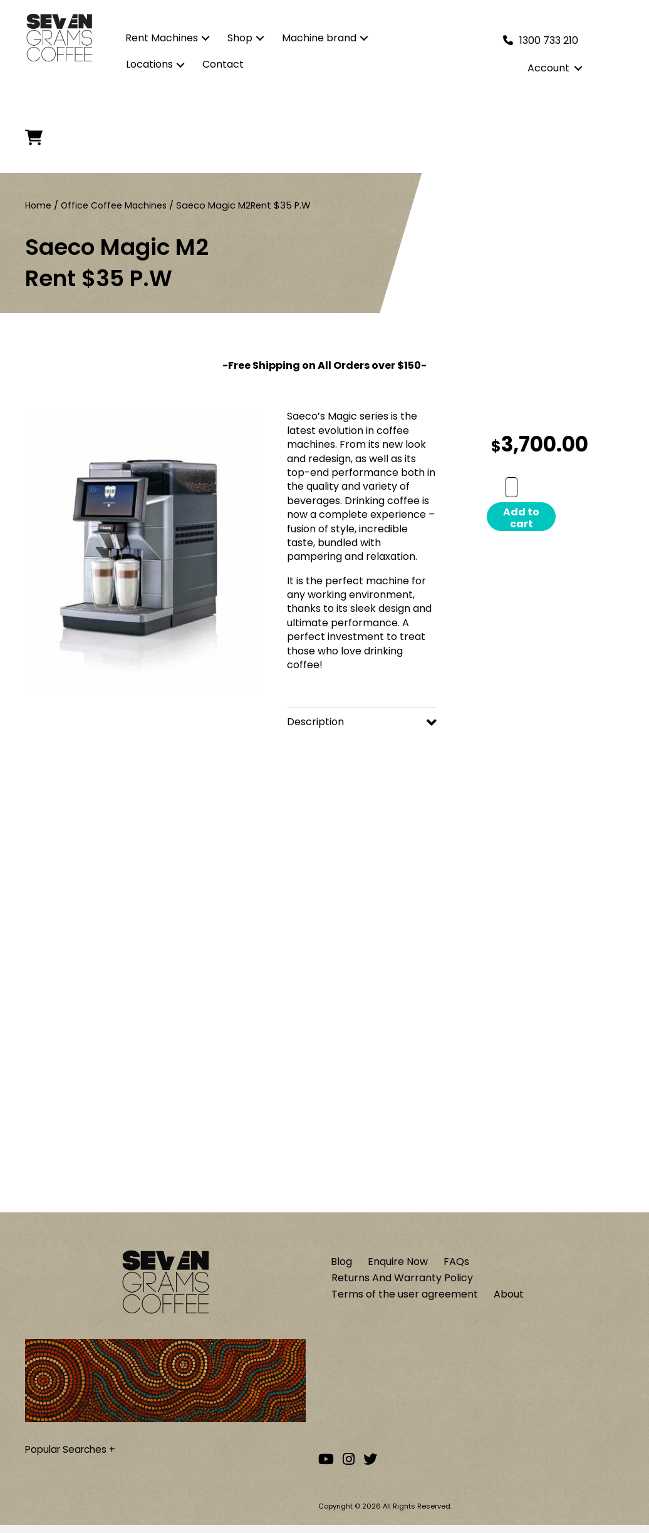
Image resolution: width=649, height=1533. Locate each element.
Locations (149, 64)
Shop (239, 38)
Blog (341, 1266)
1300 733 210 (548, 40)
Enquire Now (398, 1266)
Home (39, 205)
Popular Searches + (73, 1454)
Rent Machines (161, 38)
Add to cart (521, 518)
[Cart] (37, 137)
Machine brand (319, 38)
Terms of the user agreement (404, 1301)
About (509, 1301)
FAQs (456, 1266)
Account (548, 68)
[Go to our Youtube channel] (326, 1467)
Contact (223, 64)
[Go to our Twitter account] (370, 1467)
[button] (205, 38)
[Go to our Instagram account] (349, 1467)
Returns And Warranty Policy (402, 1283)
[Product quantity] (511, 487)
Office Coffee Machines (116, 205)
